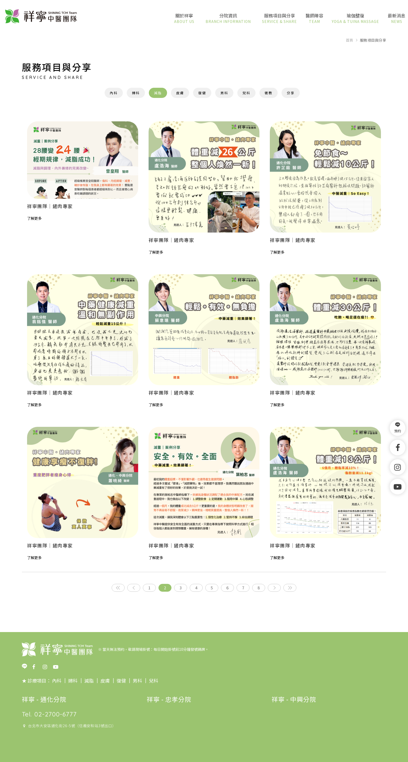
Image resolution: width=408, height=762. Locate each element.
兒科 (246, 92)
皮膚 (180, 92)
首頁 (349, 40)
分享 (291, 92)
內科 (114, 92)
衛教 (268, 92)
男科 (224, 92)
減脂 (158, 92)
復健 (202, 92)
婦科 (136, 92)
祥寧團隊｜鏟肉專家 (50, 206)
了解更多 (34, 218)
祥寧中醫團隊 (41, 16)
